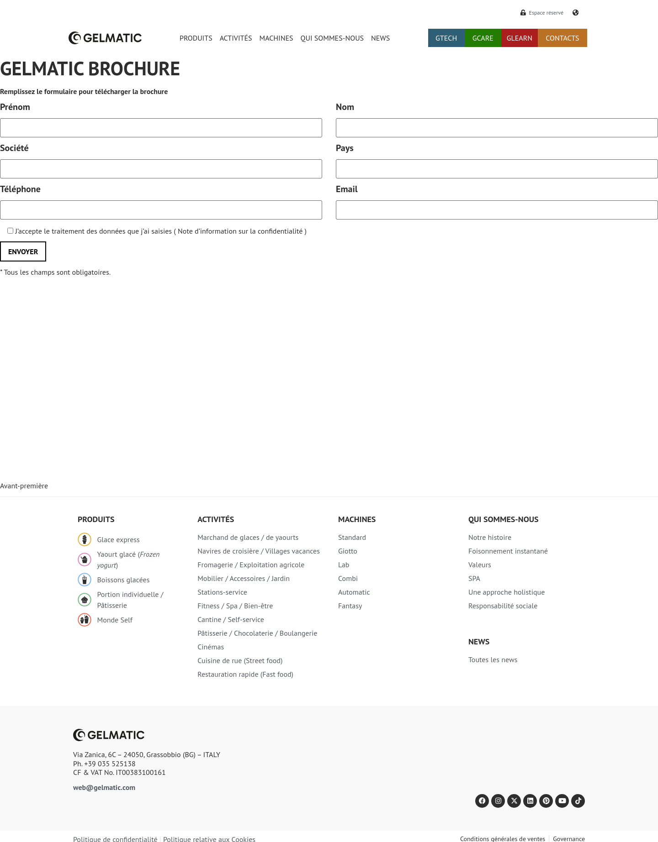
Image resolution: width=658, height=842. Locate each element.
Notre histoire (489, 537)
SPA (474, 578)
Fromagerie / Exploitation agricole (250, 564)
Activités (215, 519)
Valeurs (479, 564)
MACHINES (276, 37)
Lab (344, 564)
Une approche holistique (506, 591)
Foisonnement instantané (508, 550)
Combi (348, 578)
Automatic (354, 591)
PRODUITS (196, 37)
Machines (357, 519)
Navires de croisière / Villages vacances (258, 550)
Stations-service (222, 591)
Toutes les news (492, 659)
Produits (96, 519)
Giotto (347, 550)
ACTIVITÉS (236, 37)
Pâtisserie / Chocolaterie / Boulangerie (257, 633)
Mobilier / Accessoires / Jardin (243, 578)
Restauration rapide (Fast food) (245, 674)
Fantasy (350, 605)
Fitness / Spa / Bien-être (235, 605)
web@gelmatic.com (104, 787)
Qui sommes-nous (503, 519)
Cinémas (210, 646)
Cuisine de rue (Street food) (239, 660)
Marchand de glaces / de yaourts (247, 537)
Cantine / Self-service (230, 619)
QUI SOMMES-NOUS (332, 37)
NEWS (380, 37)
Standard (352, 537)
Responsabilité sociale (502, 605)
